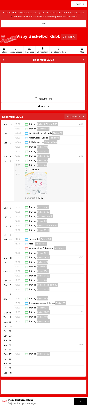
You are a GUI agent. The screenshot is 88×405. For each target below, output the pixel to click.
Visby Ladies (16, 49)
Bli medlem (42, 49)
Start (4, 49)
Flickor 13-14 (43, 128)
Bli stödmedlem (58, 49)
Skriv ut (43, 106)
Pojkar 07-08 (51, 142)
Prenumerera (43, 98)
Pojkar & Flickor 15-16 (47, 124)
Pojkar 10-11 (42, 146)
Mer (82, 49)
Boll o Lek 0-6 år (45, 216)
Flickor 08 (57, 133)
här (10, 16)
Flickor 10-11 (42, 151)
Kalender (29, 49)
